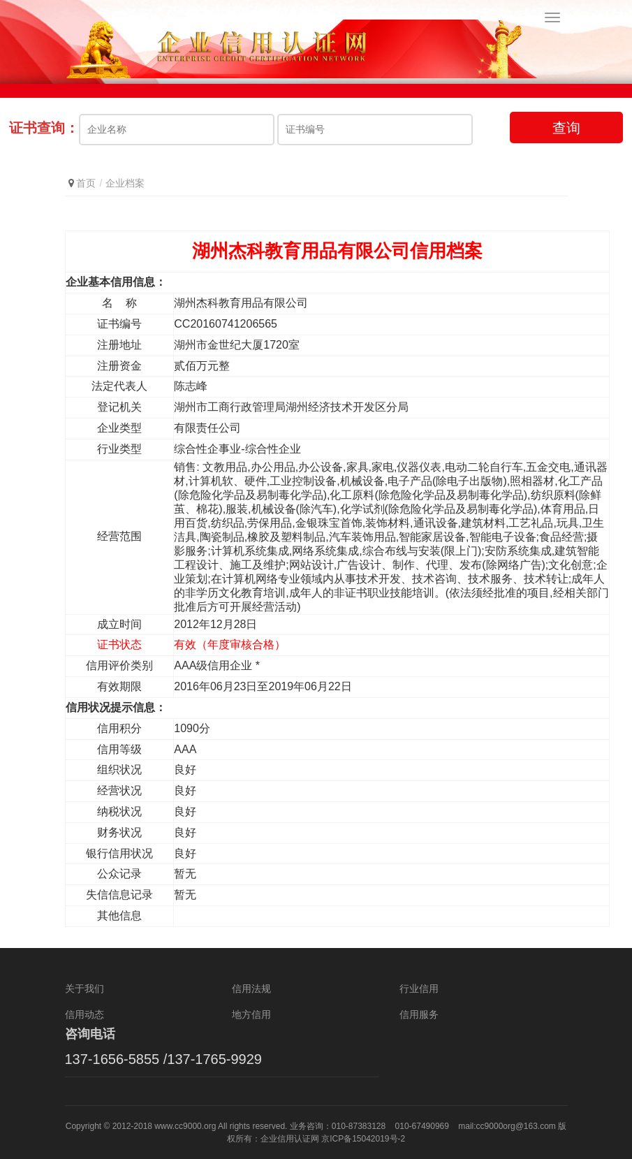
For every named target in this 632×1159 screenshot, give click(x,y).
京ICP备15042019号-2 (363, 1139)
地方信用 (251, 1014)
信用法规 (251, 988)
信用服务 (419, 1014)
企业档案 (125, 183)
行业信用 (419, 988)
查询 (566, 128)
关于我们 (84, 988)
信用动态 (84, 1014)
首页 (86, 183)
